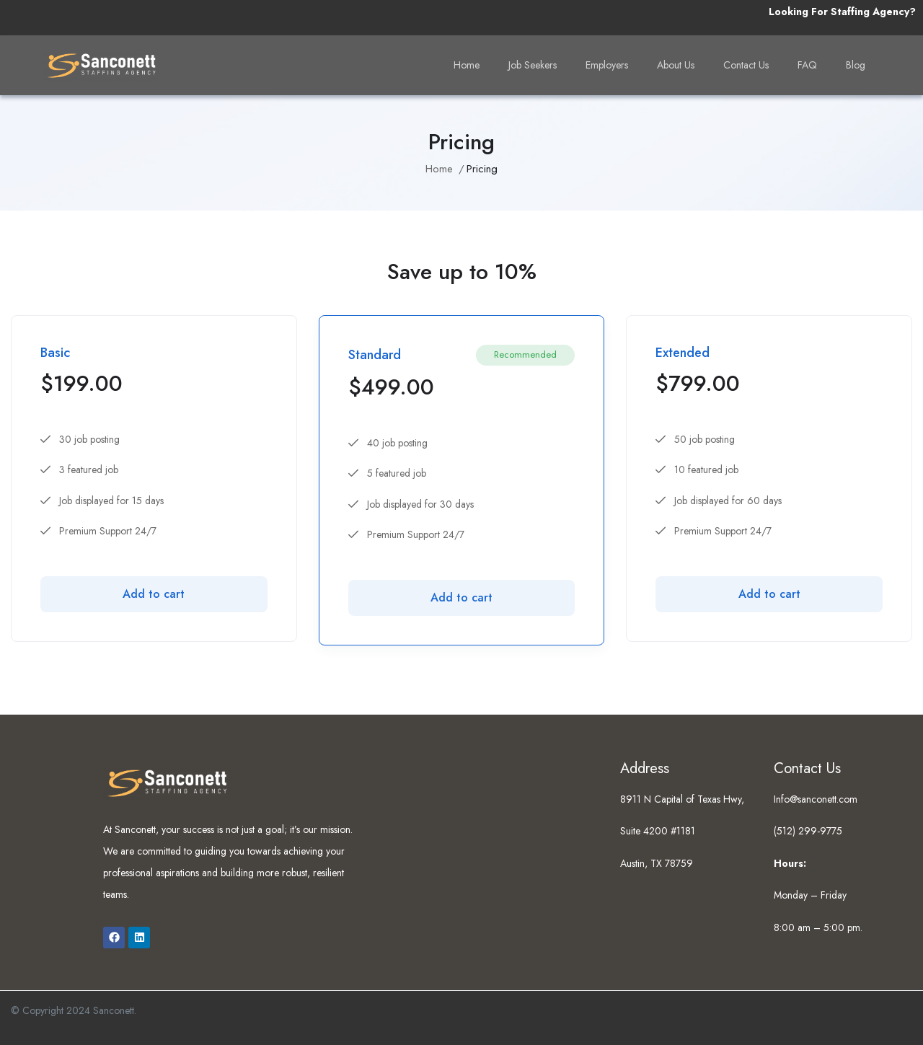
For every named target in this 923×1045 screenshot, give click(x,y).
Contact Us (746, 65)
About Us (675, 65)
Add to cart (154, 594)
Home (467, 65)
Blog (855, 65)
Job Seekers (532, 65)
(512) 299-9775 (808, 831)
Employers (607, 65)
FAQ (807, 65)
